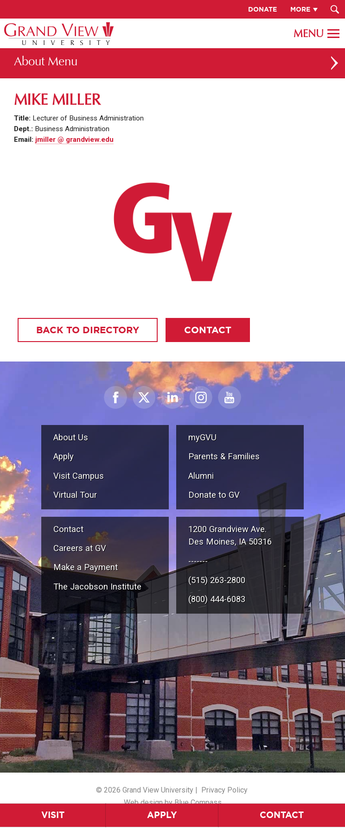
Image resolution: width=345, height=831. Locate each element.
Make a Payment (85, 567)
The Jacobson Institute (97, 586)
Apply (162, 815)
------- (198, 561)
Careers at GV (79, 548)
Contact (282, 815)
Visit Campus (78, 476)
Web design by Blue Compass (173, 802)
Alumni (201, 476)
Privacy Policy (224, 790)
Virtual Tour (75, 495)
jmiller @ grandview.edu (74, 139)
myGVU (202, 437)
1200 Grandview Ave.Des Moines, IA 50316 (230, 535)
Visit (52, 815)
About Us (70, 437)
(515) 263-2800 (216, 580)
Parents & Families (224, 456)
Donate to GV (214, 495)
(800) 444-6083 (216, 599)
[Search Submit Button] (334, 9)
